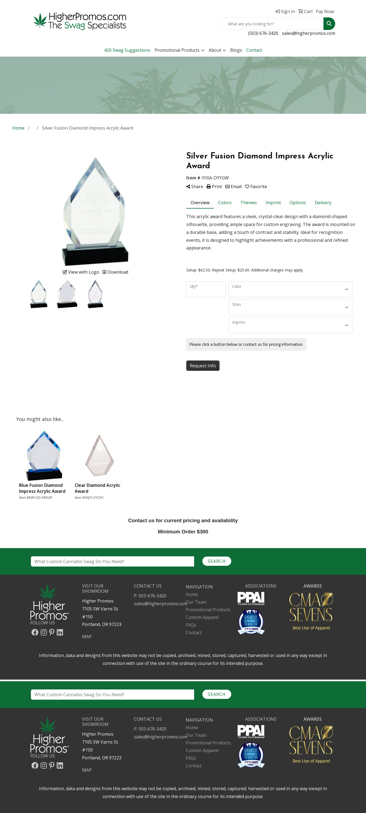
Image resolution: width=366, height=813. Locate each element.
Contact (194, 766)
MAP (87, 770)
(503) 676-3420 (263, 33)
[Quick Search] (272, 23)
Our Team (196, 735)
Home (192, 728)
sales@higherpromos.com (308, 33)
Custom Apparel (202, 750)
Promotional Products (177, 50)
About (215, 50)
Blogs (236, 50)
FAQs (191, 758)
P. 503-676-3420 (150, 729)
